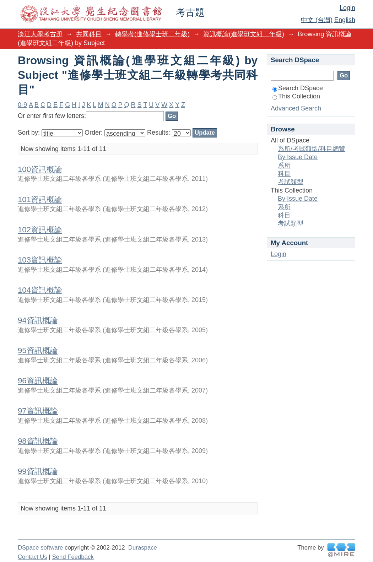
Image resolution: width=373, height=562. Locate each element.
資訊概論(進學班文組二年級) (243, 34)
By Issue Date (298, 157)
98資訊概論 (38, 441)
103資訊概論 (40, 259)
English (344, 19)
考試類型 (290, 181)
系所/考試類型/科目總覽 (311, 148)
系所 (284, 165)
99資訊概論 (38, 471)
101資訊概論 (40, 199)
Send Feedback (72, 556)
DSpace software (40, 547)
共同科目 (89, 34)
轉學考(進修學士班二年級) (152, 34)
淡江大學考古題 (40, 34)
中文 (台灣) (317, 19)
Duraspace (142, 547)
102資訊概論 (40, 229)
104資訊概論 (40, 290)
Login (347, 7)
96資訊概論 (38, 380)
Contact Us (32, 556)
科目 (284, 173)
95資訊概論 (38, 350)
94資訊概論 (38, 320)
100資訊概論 (40, 169)
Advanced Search (296, 108)
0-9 (22, 104)
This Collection (296, 96)
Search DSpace (297, 88)
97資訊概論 (38, 410)
